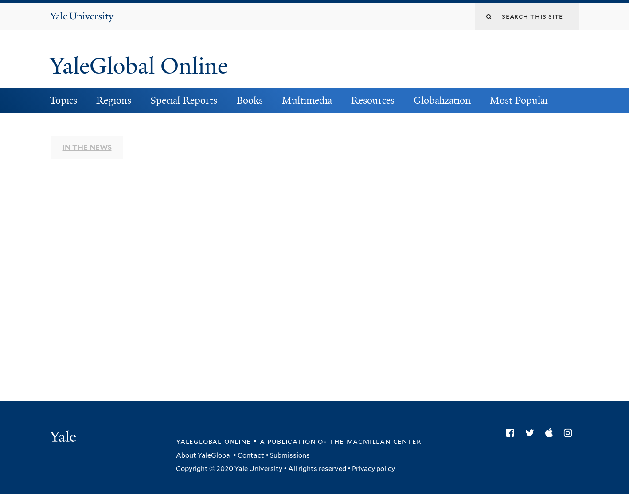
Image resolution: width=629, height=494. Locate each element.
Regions (113, 100)
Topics (63, 100)
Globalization (442, 100)
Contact (251, 455)
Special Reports (183, 100)
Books (250, 100)
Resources (373, 100)
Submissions (290, 455)
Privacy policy (373, 469)
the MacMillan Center (375, 441)
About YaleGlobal (204, 455)
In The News (87, 147)
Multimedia (307, 100)
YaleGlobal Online (139, 66)
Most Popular (519, 100)
